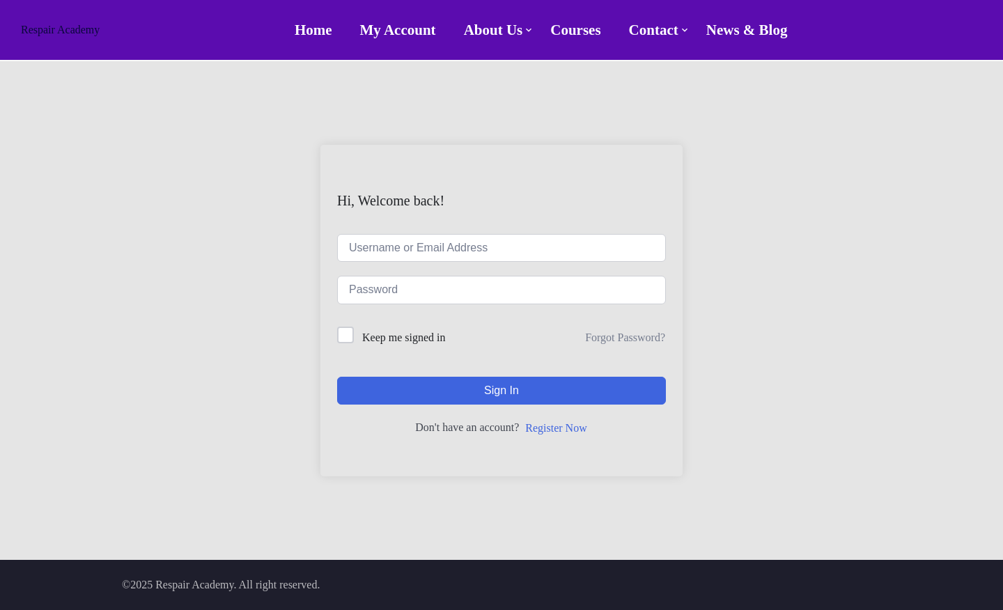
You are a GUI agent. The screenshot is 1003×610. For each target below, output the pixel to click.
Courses (575, 30)
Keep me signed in (404, 337)
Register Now (555, 428)
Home (313, 30)
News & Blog (747, 30)
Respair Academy (60, 30)
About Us (493, 30)
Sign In (501, 390)
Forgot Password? (625, 337)
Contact (653, 30)
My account (398, 30)
